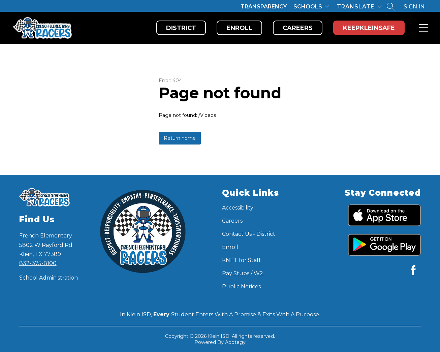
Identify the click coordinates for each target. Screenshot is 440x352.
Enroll (239, 28)
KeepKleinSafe (369, 28)
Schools (307, 6)
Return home (180, 138)
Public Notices (241, 286)
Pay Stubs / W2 (242, 273)
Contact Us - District (248, 234)
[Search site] (391, 6)
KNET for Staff (241, 260)
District (181, 28)
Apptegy (235, 342)
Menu (422, 28)
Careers (298, 28)
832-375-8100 (38, 263)
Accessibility (237, 207)
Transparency (264, 6)
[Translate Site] (359, 6)
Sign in (414, 6)
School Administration (48, 278)
